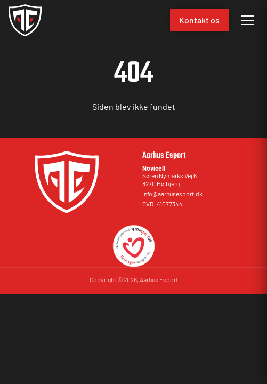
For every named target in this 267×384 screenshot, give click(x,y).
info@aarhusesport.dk (172, 193)
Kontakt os (199, 20)
